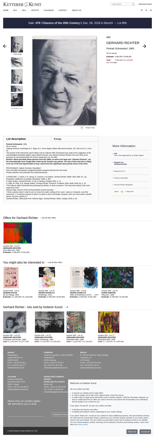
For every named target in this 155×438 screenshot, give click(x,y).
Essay (57, 138)
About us (76, 10)
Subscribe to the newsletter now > (66, 415)
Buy (15, 10)
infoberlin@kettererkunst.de (90, 368)
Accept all (145, 432)
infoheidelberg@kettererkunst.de (56, 392)
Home (6, 10)
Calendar (49, 10)
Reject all (132, 432)
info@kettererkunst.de (16, 368)
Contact (62, 10)
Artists (35, 10)
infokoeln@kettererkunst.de (18, 389)
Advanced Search (145, 4)
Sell (24, 10)
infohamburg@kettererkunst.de (55, 368)
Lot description (16, 138)
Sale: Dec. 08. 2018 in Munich (71, 23)
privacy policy (83, 424)
